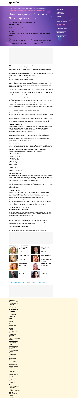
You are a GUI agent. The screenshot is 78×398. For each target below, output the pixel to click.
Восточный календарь (61, 21)
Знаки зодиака (59, 9)
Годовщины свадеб (13, 309)
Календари (24, 2)
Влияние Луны (12, 354)
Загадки (11, 392)
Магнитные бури (13, 358)
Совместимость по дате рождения (14, 339)
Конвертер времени (13, 366)
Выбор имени (12, 320)
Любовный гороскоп (61, 18)
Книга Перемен (12, 373)
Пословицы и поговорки (14, 390)
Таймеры (11, 367)
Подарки (11, 395)
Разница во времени (13, 364)
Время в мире (12, 363)
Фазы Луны (11, 352)
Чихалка (11, 376)
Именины (11, 321)
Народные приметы (13, 388)
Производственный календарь (13, 304)
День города (12, 316)
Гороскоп (58, 16)
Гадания (60, 2)
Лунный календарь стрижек (13, 348)
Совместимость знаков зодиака (14, 327)
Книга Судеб (12, 371)
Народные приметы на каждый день (14, 387)
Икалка (10, 379)
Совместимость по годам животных (13, 342)
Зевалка (11, 380)
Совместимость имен (61, 28)
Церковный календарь (14, 305)
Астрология (43, 2)
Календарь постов (13, 307)
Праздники (31, 2)
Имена (37, 2)
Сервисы (54, 2)
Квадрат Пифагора (13, 374)
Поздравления (12, 314)
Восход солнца (12, 361)
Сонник (66, 2)
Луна (49, 2)
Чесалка (11, 377)
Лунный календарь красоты (13, 351)
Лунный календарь (13, 346)
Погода (10, 359)
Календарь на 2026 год (14, 301)
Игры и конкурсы (13, 393)
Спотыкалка (12, 382)
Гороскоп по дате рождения (13, 335)
